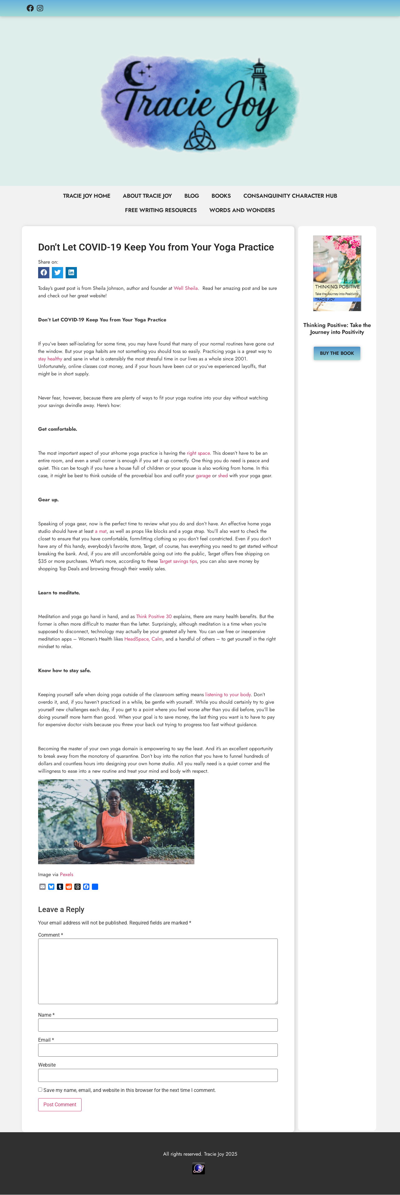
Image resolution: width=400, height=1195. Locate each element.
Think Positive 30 (154, 617)
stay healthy (50, 359)
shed (223, 475)
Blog (192, 196)
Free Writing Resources (160, 210)
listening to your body (228, 694)
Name (46, 1015)
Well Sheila (186, 288)
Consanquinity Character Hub (293, 196)
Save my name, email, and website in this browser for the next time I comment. (129, 1090)
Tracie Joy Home (84, 196)
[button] (43, 273)
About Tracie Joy (146, 196)
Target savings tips (178, 561)
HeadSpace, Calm (143, 639)
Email (46, 1040)
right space (198, 453)
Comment (50, 935)
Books (222, 196)
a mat (101, 531)
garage (203, 475)
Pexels (66, 875)
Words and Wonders (243, 210)
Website (47, 1065)
